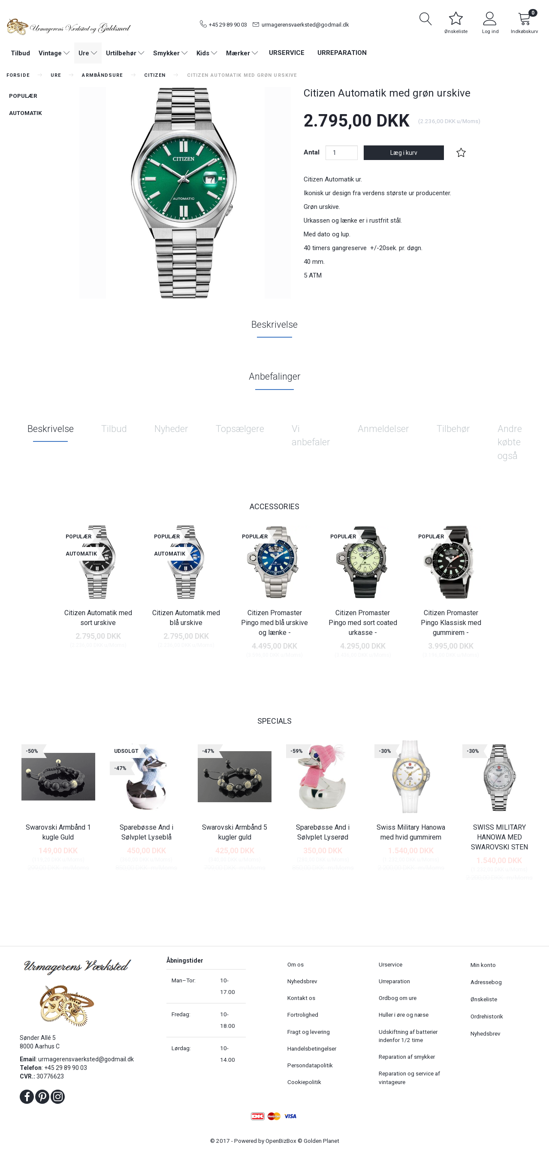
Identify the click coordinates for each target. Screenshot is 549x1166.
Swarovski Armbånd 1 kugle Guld (58, 832)
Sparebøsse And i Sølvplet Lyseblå (146, 832)
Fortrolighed (302, 1014)
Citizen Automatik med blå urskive (186, 618)
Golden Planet (321, 1140)
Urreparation (342, 53)
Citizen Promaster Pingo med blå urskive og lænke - (274, 623)
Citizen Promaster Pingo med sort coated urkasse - (363, 623)
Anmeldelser (383, 428)
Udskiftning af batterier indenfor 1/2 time (408, 1035)
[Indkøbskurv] (524, 24)
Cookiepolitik (304, 1081)
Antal (312, 152)
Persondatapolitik (310, 1065)
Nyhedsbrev (302, 981)
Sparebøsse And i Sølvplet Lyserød (323, 832)
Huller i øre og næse (403, 1014)
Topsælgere (240, 428)
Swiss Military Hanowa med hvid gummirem (411, 832)
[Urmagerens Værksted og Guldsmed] (68, 26)
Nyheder (171, 428)
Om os (295, 964)
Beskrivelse (274, 324)
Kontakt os (301, 997)
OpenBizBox (280, 1140)
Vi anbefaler (311, 435)
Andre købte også (510, 442)
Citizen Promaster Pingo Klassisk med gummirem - (451, 623)
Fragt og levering (308, 1031)
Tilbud (114, 428)
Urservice (287, 53)
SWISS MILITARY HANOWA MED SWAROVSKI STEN (499, 837)
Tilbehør (453, 428)
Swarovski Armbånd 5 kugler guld (234, 832)
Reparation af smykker (407, 1056)
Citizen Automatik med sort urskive (98, 618)
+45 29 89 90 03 (228, 24)
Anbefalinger (275, 376)
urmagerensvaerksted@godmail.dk (305, 24)
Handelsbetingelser (311, 1048)
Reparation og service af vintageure (409, 1077)
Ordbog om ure (397, 997)
